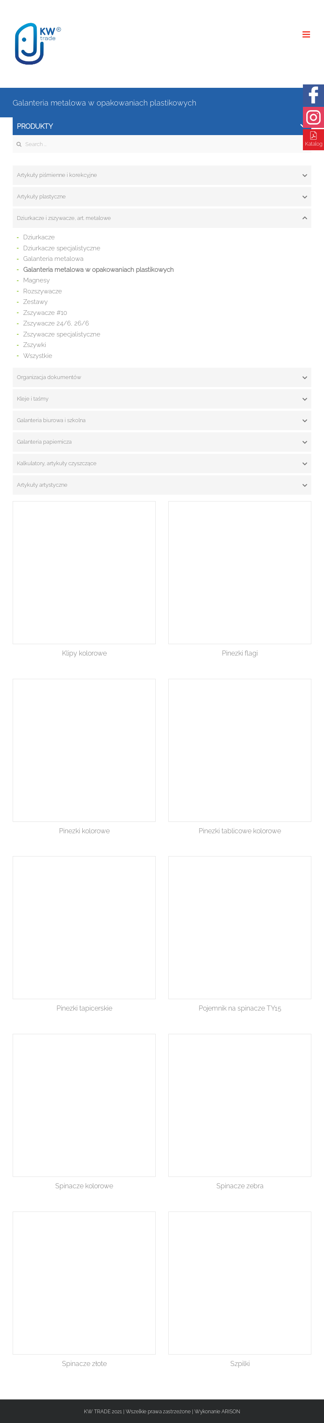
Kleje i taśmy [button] (162, 398)
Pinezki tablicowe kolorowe (240, 831)
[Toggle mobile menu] (306, 34)
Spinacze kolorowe (84, 1186)
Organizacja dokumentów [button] (162, 377)
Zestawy (35, 302)
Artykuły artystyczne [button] (162, 485)
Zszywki (34, 345)
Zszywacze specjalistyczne (61, 334)
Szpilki (240, 1364)
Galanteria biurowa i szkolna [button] (162, 420)
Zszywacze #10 (45, 313)
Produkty (161, 126)
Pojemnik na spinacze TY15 (240, 1008)
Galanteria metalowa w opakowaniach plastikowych (98, 270)
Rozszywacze (42, 291)
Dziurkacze (39, 237)
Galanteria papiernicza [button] (162, 441)
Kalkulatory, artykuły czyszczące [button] (162, 463)
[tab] (162, 175)
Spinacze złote (84, 1364)
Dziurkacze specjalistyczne (61, 248)
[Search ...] (162, 144)
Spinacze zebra (240, 1186)
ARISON (230, 1412)
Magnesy (36, 280)
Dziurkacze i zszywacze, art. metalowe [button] (162, 218)
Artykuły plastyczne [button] (162, 196)
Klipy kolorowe (84, 653)
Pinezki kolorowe (84, 831)
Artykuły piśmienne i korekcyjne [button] (162, 175)
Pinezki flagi (240, 653)
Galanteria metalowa (53, 259)
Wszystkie (37, 356)
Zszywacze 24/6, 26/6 (56, 323)
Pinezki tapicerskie (84, 1008)
